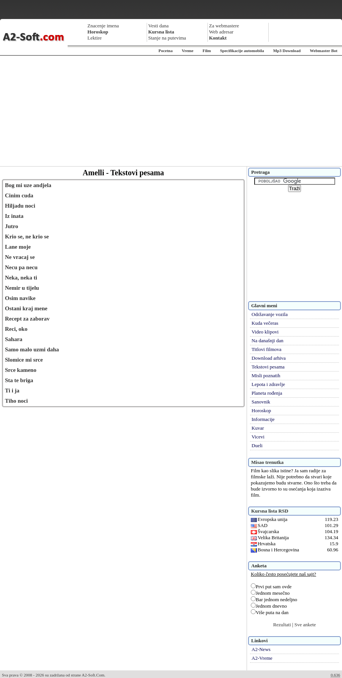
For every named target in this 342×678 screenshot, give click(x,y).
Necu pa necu (21, 267)
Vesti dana (158, 26)
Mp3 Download (287, 50)
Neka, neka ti (21, 278)
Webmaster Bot (323, 50)
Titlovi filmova (267, 349)
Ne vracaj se (20, 257)
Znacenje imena (103, 26)
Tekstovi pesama (268, 367)
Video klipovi (265, 332)
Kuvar (258, 428)
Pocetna (165, 50)
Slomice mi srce (24, 360)
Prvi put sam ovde (271, 586)
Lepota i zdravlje (268, 384)
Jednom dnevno (269, 606)
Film (207, 50)
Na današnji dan (267, 340)
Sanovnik (261, 402)
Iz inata (14, 216)
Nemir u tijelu (22, 288)
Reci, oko (16, 329)
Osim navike (20, 298)
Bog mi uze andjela (28, 185)
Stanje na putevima (167, 38)
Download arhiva (269, 358)
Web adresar (221, 32)
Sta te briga (19, 380)
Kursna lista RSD (269, 511)
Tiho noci (16, 401)
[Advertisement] (171, 111)
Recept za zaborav (27, 319)
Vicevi (258, 437)
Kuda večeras (265, 323)
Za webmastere (224, 26)
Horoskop (261, 410)
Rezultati (282, 624)
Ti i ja (12, 390)
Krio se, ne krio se (27, 236)
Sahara (13, 339)
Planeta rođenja (267, 393)
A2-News (261, 649)
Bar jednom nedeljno (274, 599)
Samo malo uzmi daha (32, 349)
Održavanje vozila (270, 314)
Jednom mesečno (270, 593)
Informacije (263, 419)
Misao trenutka (267, 462)
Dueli (257, 445)
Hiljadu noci (20, 206)
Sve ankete (305, 624)
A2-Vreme (262, 658)
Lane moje (18, 247)
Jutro (11, 226)
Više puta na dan (269, 612)
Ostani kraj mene (26, 308)
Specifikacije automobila (242, 50)
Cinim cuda (19, 195)
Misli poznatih (266, 375)
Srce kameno (20, 370)
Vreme (187, 50)
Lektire (94, 38)
